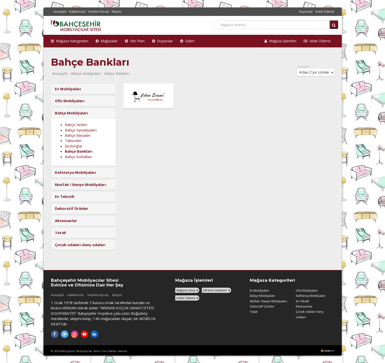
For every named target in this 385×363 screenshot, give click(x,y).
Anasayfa (59, 11)
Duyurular (306, 11)
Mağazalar (107, 41)
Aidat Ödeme (324, 11)
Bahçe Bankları (116, 73)
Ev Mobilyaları (259, 290)
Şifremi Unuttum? (215, 290)
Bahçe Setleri (76, 124)
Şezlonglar (74, 145)
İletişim (117, 11)
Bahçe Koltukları (78, 156)
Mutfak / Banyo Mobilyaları (268, 301)
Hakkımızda (77, 11)
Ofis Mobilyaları (307, 290)
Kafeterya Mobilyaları (311, 296)
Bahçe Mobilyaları (86, 73)
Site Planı (135, 41)
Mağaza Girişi (185, 290)
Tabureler (73, 140)
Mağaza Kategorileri (69, 41)
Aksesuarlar (304, 306)
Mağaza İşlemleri (280, 41)
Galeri (187, 41)
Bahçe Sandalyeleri (81, 130)
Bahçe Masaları (77, 135)
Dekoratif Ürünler (262, 306)
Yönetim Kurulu (98, 11)
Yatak (253, 312)
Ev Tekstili (302, 301)
